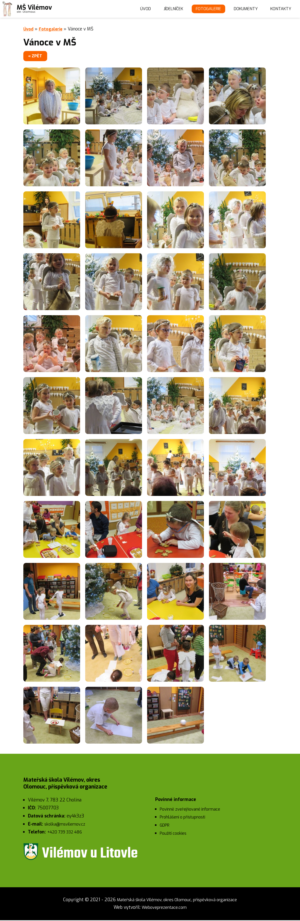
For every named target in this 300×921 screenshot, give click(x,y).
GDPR (165, 826)
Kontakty (279, 9)
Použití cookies (175, 834)
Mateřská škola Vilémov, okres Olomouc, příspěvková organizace (177, 901)
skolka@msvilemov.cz (66, 825)
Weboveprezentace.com (164, 908)
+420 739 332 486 (66, 833)
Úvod (133, 9)
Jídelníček (162, 9)
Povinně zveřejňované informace (193, 810)
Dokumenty (242, 9)
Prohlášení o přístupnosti (186, 818)
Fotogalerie (201, 9)
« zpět (38, 57)
